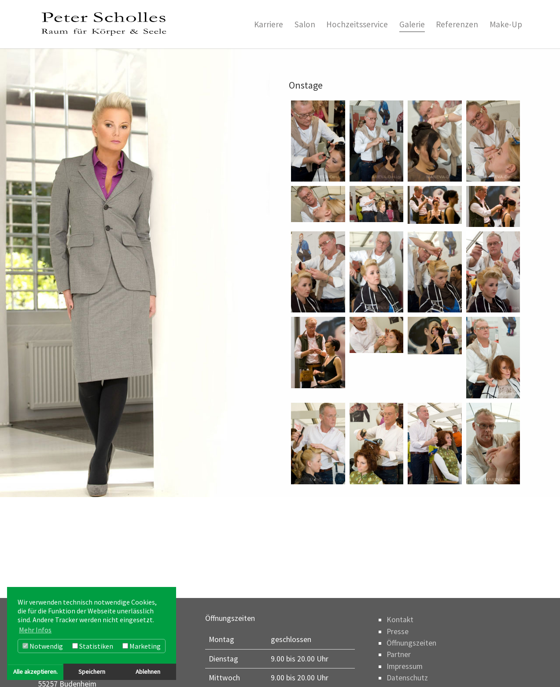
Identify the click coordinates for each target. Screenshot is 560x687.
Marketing (141, 646)
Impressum (405, 666)
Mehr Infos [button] (35, 629)
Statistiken (92, 646)
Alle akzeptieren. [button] (35, 672)
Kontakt (400, 619)
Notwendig (42, 646)
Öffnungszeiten (411, 643)
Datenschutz (407, 678)
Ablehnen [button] (148, 672)
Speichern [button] (91, 672)
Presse (398, 631)
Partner (399, 654)
